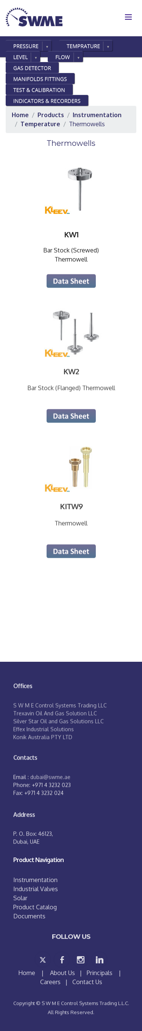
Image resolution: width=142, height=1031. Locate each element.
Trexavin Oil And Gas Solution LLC (55, 729)
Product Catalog (35, 907)
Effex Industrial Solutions (43, 745)
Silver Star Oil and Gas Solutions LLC (58, 737)
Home (27, 973)
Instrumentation (35, 880)
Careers (50, 982)
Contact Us (87, 982)
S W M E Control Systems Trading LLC (60, 721)
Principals (99, 973)
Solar (20, 898)
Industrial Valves (35, 889)
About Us (62, 973)
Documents (29, 916)
